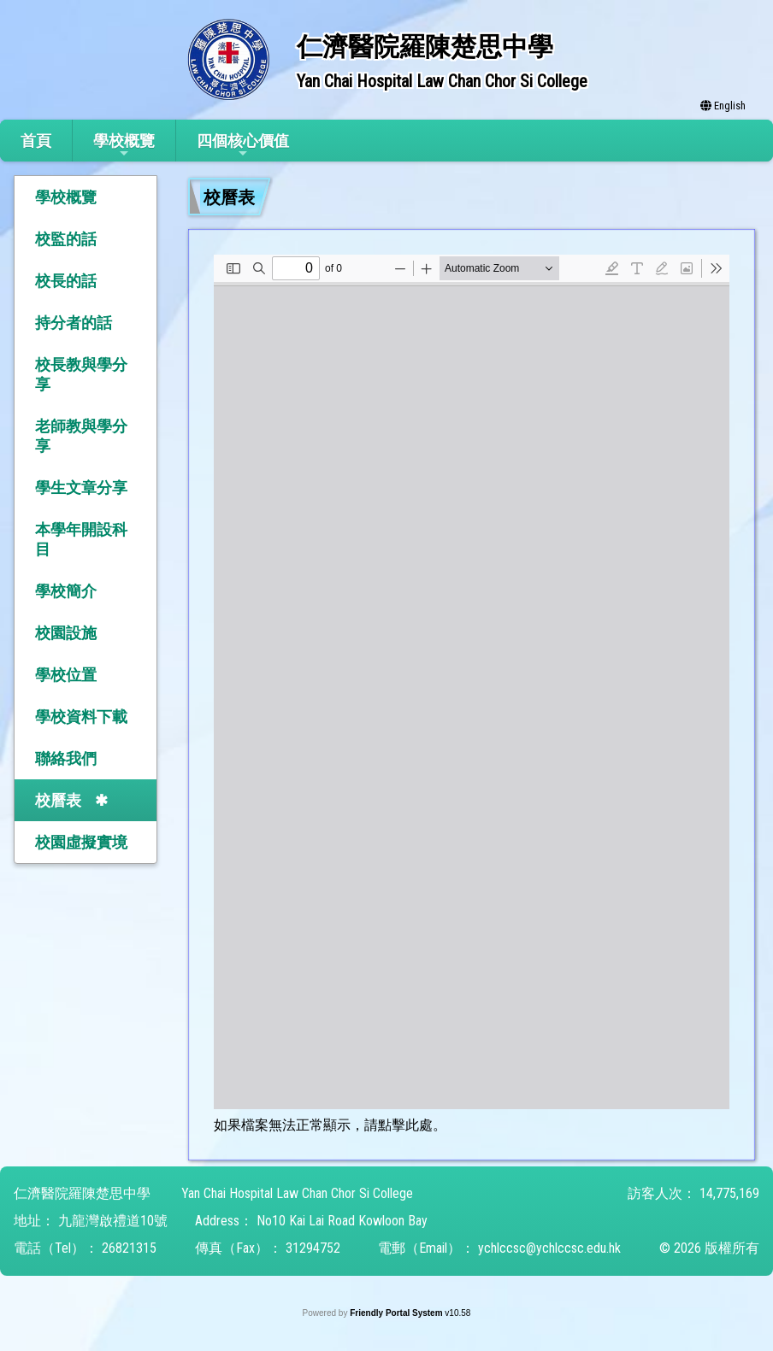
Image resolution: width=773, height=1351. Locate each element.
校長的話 (66, 281)
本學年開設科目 (81, 539)
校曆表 (58, 800)
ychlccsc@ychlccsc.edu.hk (549, 1248)
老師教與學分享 (81, 436)
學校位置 (66, 675)
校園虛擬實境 (81, 842)
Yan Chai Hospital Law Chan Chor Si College (297, 1193)
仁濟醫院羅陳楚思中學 (82, 1193)
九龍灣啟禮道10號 (113, 1221)
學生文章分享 (81, 487)
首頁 (36, 141)
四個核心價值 (243, 146)
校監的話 (66, 239)
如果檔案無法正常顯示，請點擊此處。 (330, 1125)
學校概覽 (124, 146)
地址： (34, 1221)
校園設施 (66, 633)
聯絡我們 (66, 758)
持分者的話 (73, 323)
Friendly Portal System (397, 1313)
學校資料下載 (81, 716)
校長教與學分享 (81, 374)
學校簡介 (66, 591)
